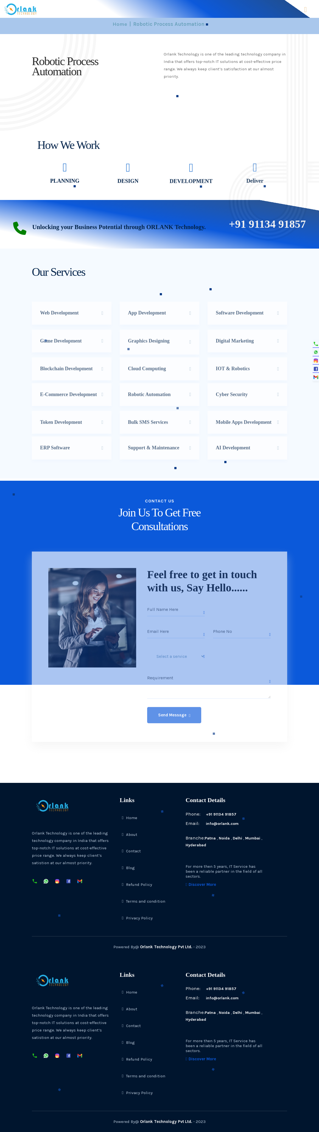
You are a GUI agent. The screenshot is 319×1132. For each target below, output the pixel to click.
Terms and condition (143, 901)
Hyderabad (196, 845)
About (129, 834)
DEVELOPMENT (191, 185)
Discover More (201, 884)
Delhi (238, 838)
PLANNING (63, 181)
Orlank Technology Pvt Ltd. (166, 946)
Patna (210, 838)
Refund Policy (137, 884)
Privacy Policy (137, 918)
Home (120, 24)
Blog (128, 867)
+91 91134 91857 (211, 814)
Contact (131, 851)
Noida (224, 838)
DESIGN (128, 183)
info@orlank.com (213, 823)
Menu (305, 9)
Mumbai (254, 838)
